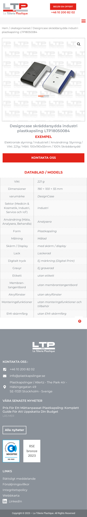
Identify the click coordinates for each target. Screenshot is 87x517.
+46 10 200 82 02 (63, 12)
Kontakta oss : (15, 362)
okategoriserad (20, 28)
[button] (83, 21)
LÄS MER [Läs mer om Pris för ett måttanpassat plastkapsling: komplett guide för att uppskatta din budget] (8, 415)
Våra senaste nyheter (22, 401)
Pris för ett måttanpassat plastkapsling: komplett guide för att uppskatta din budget (41, 410)
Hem (5, 28)
